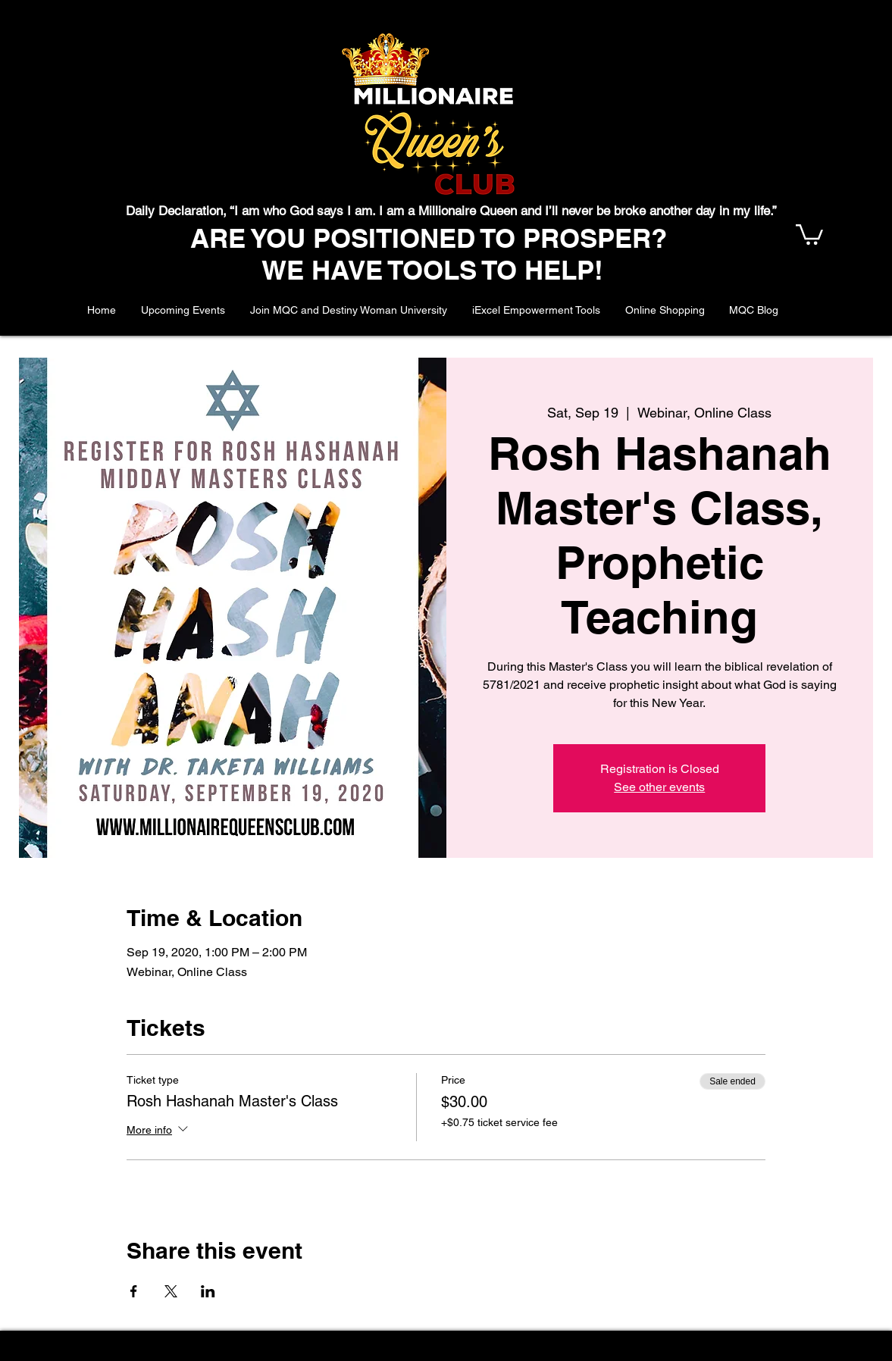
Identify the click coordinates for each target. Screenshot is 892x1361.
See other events (659, 787)
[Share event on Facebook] (134, 1291)
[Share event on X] (171, 1291)
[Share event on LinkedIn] (208, 1291)
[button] (809, 233)
